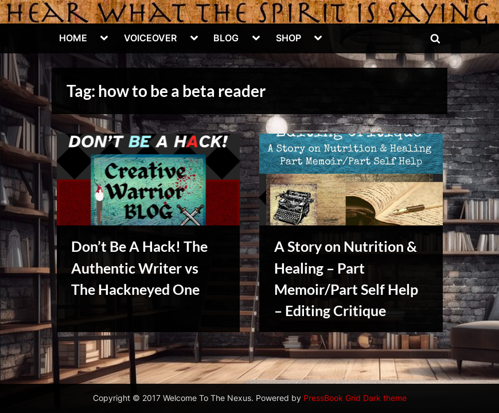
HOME (73, 38)
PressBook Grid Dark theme (355, 398)
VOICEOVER (150, 38)
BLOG (226, 38)
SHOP (288, 38)
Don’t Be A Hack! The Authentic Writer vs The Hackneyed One (139, 267)
